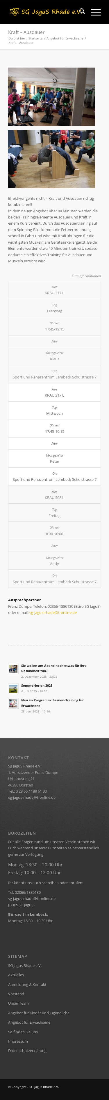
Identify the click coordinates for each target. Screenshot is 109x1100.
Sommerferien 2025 (36, 685)
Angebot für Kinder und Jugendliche (38, 1012)
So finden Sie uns (23, 1031)
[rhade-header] (45, 12)
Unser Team (18, 1003)
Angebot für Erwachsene (29, 1022)
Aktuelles (16, 974)
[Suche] (79, 12)
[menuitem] (79, 12)
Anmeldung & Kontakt (27, 984)
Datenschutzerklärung (27, 1050)
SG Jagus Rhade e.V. (25, 965)
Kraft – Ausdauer (26, 32)
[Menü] (93, 12)
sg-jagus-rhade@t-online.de (53, 612)
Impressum (18, 1041)
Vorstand (16, 993)
